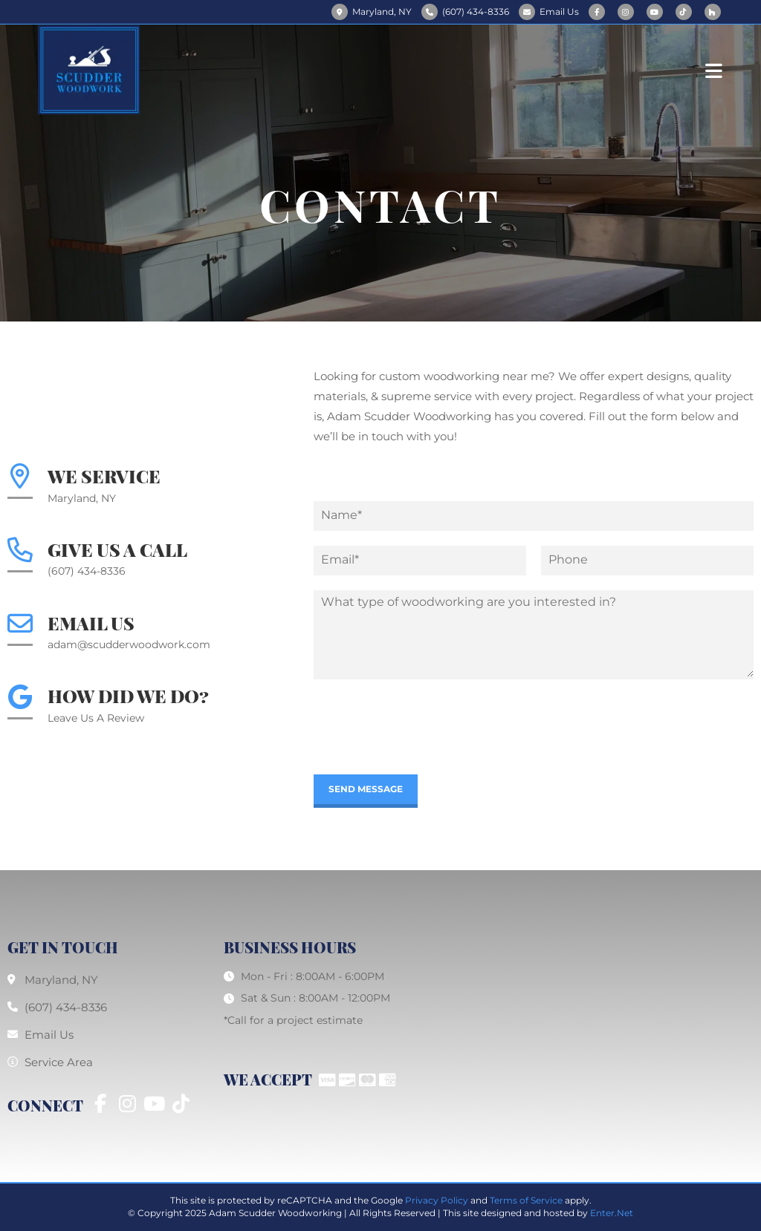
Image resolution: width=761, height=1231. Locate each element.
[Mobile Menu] (714, 69)
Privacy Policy (436, 1200)
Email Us (559, 11)
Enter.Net (611, 1212)
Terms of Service (526, 1200)
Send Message (365, 788)
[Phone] (647, 560)
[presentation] (427, 750)
